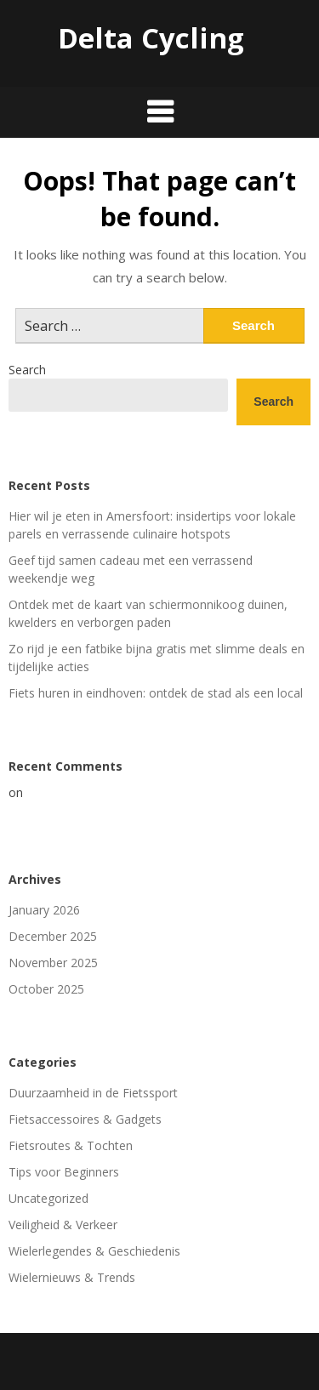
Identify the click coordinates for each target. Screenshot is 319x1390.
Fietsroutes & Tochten (71, 1145)
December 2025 (53, 936)
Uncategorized (48, 1198)
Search (27, 370)
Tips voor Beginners (64, 1172)
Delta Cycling (151, 38)
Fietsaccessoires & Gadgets (85, 1119)
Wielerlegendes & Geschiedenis (94, 1251)
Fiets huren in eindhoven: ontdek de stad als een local (156, 693)
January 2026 (44, 910)
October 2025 (46, 989)
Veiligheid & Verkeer (63, 1224)
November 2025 (53, 962)
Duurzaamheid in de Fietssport (93, 1093)
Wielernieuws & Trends (72, 1277)
